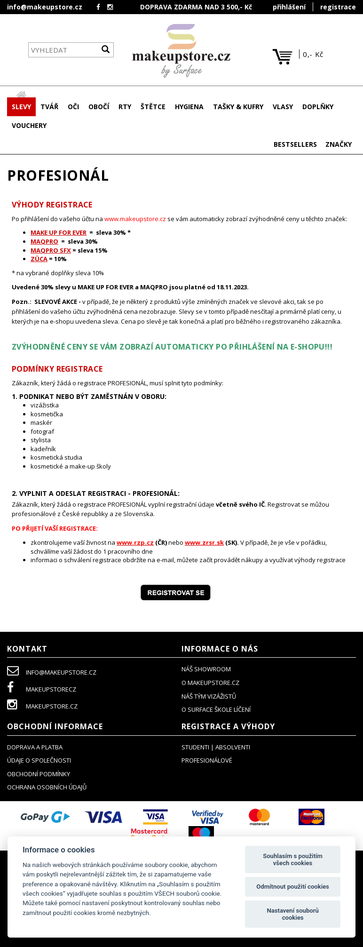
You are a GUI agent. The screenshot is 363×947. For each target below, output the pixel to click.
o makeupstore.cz (210, 683)
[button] (49, 107)
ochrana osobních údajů (47, 787)
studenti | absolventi (216, 747)
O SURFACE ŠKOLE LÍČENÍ (216, 710)
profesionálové (207, 760)
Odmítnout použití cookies (292, 886)
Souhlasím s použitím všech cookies (293, 859)
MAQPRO (44, 242)
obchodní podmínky (38, 774)
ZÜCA (39, 259)
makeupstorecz (41, 689)
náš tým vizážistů (209, 696)
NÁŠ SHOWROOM (206, 669)
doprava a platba (35, 747)
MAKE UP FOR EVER (59, 233)
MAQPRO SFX (51, 251)
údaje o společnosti (39, 760)
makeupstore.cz (42, 706)
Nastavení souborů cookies (292, 914)
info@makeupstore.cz (44, 6)
